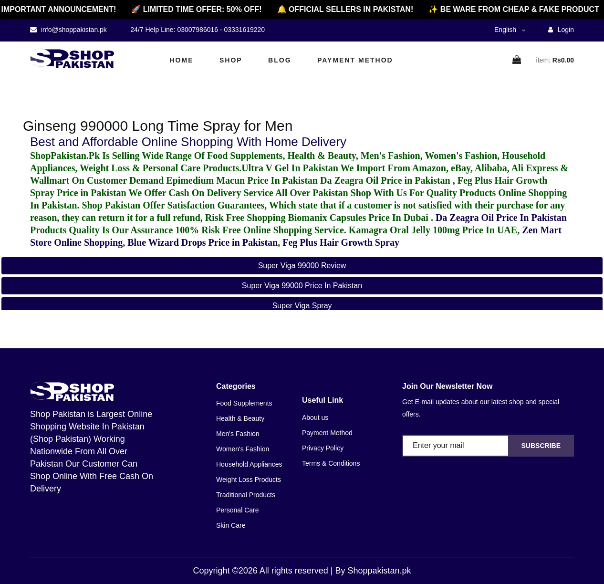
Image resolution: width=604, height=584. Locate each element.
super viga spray (302, 306)
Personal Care (237, 510)
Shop (230, 60)
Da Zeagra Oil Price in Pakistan (386, 180)
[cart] (517, 60)
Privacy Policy (323, 448)
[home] (72, 58)
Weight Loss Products (248, 479)
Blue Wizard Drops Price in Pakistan (202, 242)
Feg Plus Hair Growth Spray (340, 242)
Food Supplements (244, 403)
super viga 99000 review (302, 265)
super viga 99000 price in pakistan (302, 286)
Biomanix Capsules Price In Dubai (359, 217)
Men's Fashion (238, 434)
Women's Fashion (242, 449)
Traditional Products (245, 495)
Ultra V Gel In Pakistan (289, 168)
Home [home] (182, 60)
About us (315, 417)
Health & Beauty (240, 418)
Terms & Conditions (331, 463)
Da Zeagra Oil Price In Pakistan (501, 217)
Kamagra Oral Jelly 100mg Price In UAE (433, 230)
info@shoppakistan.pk (73, 29)
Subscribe (541, 445)
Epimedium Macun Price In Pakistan (242, 180)
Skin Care (230, 525)
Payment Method (355, 60)
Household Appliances (249, 464)
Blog (279, 60)
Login (561, 29)
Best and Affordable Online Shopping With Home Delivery (188, 142)
